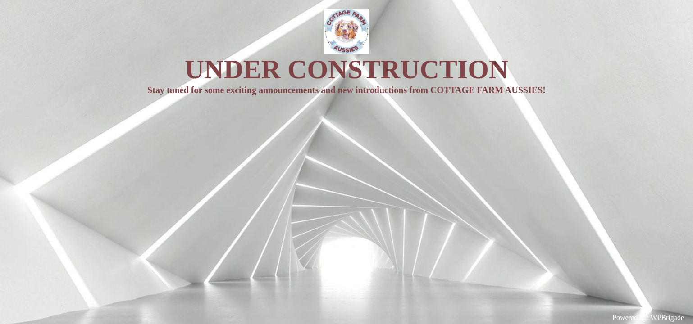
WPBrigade (667, 317)
